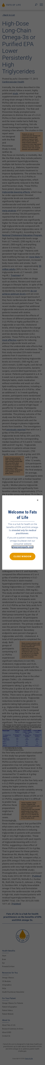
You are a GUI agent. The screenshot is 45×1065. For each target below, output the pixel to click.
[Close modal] (37, 500)
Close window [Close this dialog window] (22, 556)
